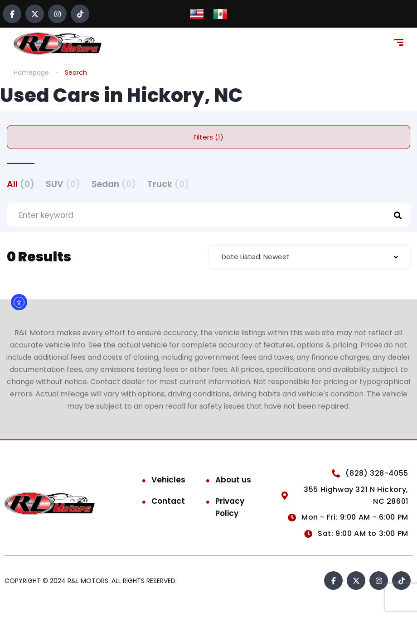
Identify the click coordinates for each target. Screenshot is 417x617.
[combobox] (309, 257)
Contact (168, 501)
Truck (168, 184)
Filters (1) (208, 137)
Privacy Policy (229, 507)
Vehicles (168, 479)
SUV (63, 184)
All (20, 184)
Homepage (31, 72)
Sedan (114, 184)
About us (233, 479)
